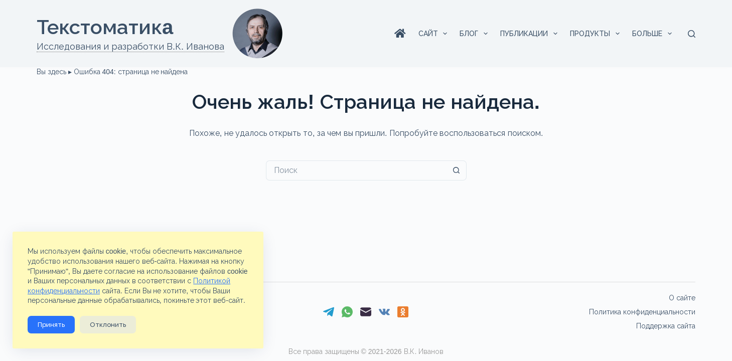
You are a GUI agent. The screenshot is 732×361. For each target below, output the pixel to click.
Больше (654, 34)
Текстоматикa (105, 27)
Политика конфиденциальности (642, 312)
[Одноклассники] (402, 311)
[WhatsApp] (347, 311)
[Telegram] (328, 311)
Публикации (530, 34)
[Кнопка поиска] (457, 170)
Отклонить (108, 324)
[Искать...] (356, 170)
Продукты (597, 34)
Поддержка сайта (665, 326)
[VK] (384, 311)
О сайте (682, 298)
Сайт (435, 34)
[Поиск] (691, 34)
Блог (476, 34)
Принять (51, 324)
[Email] (365, 311)
